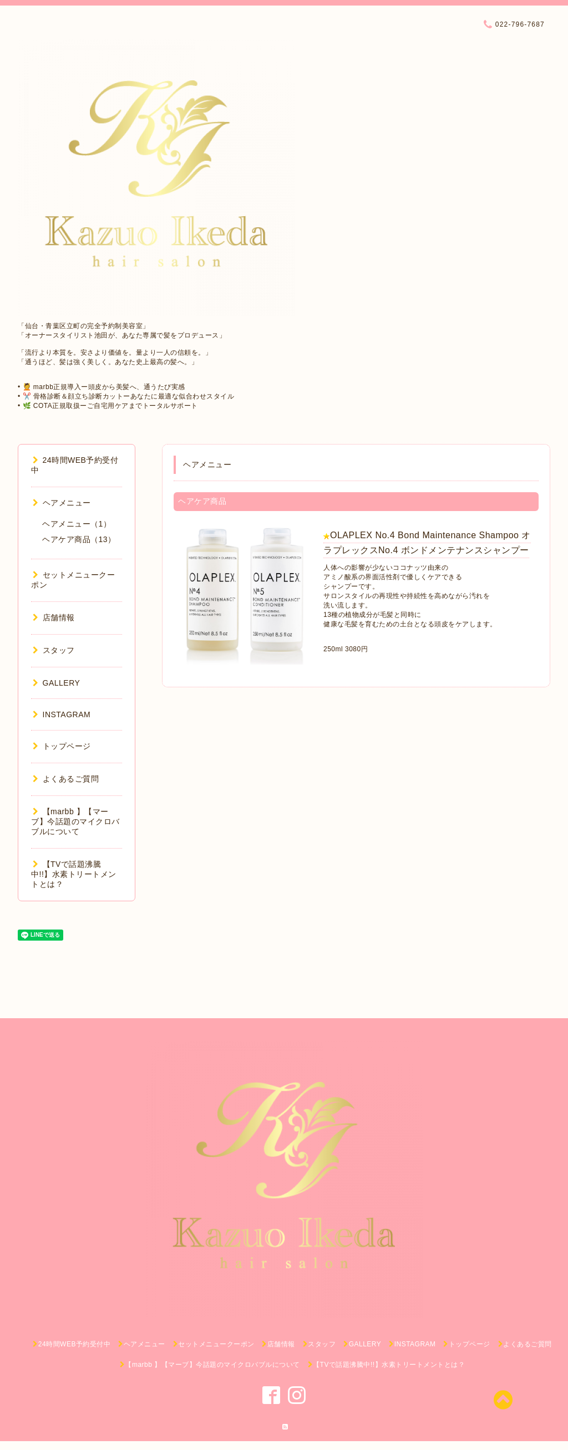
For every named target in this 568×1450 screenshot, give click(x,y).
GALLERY (56, 682)
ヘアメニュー (62, 502)
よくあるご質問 (66, 778)
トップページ (62, 746)
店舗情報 (54, 617)
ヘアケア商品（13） (79, 539)
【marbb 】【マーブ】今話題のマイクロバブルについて (75, 821)
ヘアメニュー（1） (76, 523)
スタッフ (54, 650)
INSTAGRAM (61, 714)
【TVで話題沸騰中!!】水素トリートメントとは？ (73, 874)
